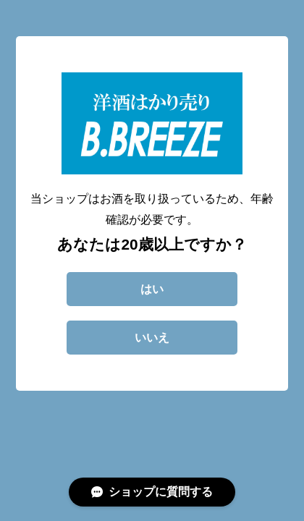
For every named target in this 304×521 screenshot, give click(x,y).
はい (152, 289)
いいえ (152, 337)
